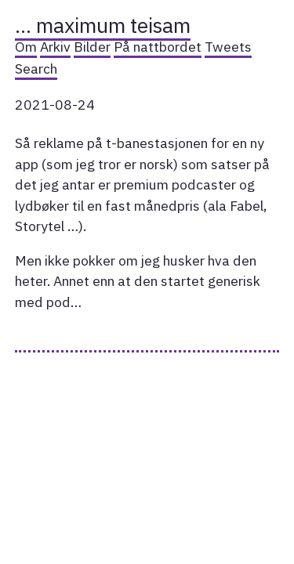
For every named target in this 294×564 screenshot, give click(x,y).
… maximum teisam (103, 25)
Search (36, 69)
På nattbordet (157, 47)
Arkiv (55, 47)
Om (26, 47)
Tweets (228, 47)
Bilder (92, 47)
